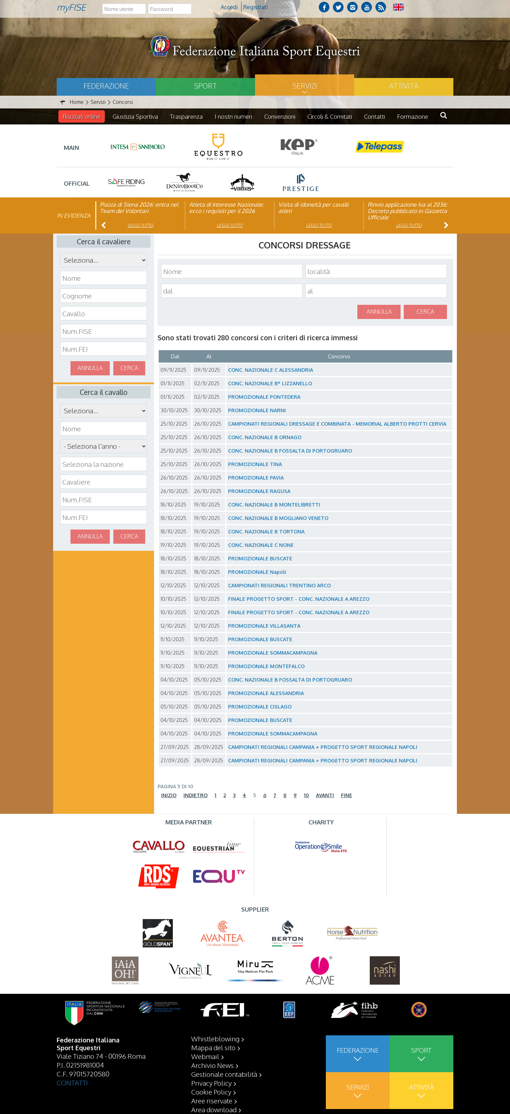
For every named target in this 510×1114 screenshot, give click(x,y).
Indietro (195, 795)
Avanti (325, 795)
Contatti (374, 116)
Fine (346, 795)
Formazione (412, 116)
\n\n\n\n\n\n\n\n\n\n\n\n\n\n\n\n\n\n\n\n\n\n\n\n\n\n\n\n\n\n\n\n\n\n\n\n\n (103, 446)
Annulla (90, 367)
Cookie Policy (211, 1091)
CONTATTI (72, 1082)
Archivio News (212, 1065)
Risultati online (82, 116)
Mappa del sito (213, 1047)
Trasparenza (186, 116)
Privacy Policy (211, 1083)
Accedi (229, 7)
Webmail (205, 1056)
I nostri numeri (233, 116)
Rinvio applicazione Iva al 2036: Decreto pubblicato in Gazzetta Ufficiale (407, 211)
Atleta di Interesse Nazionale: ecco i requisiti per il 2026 (226, 207)
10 (306, 795)
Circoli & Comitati (329, 116)
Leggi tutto (140, 225)
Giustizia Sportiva (135, 116)
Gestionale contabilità (224, 1074)
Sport (205, 85)
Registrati (255, 7)
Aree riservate (211, 1100)
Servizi (305, 85)
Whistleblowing (215, 1038)
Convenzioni (279, 116)
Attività (403, 85)
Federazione (106, 85)
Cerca (129, 367)
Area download (214, 1109)
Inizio (168, 795)
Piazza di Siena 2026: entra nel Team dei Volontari (139, 207)
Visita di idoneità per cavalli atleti (313, 207)
